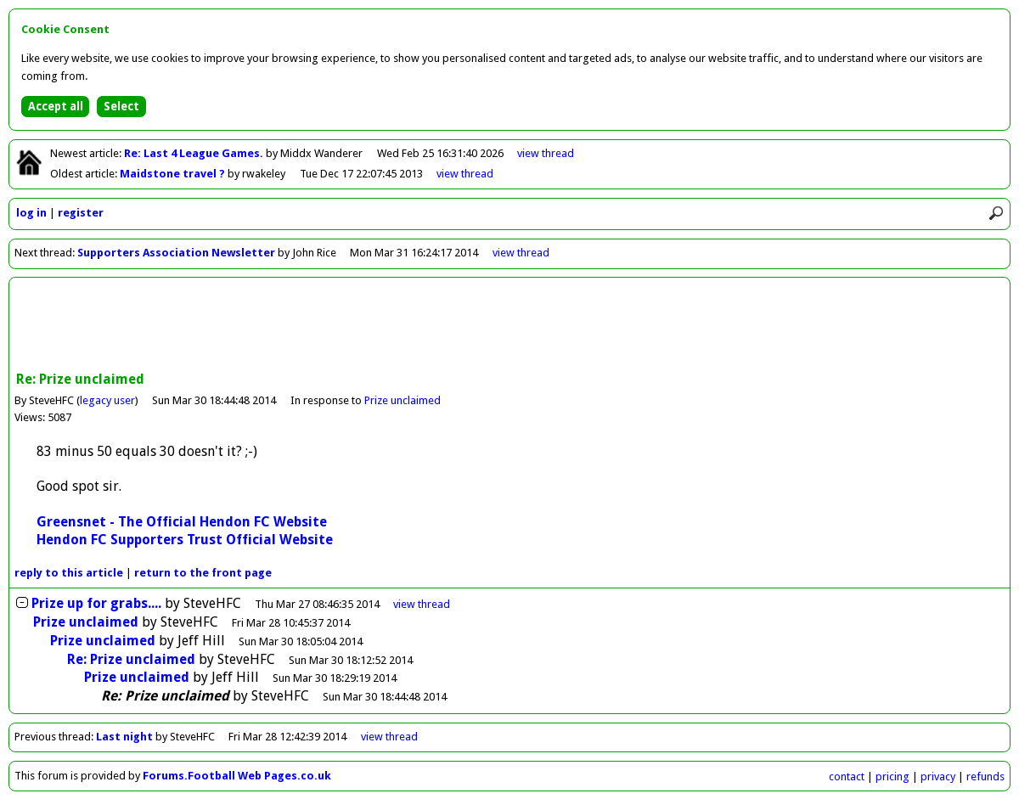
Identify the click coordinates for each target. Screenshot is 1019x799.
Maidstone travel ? (174, 173)
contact (846, 776)
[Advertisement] (509, 326)
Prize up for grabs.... (96, 603)
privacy (937, 776)
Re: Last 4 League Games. (195, 153)
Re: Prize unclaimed (131, 659)
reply (68, 572)
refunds (985, 776)
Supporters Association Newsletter (176, 252)
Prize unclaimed (402, 400)
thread (421, 604)
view (545, 153)
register (81, 212)
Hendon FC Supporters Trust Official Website (185, 540)
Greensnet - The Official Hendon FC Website (182, 522)
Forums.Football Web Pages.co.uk (237, 775)
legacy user (107, 400)
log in (31, 212)
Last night (124, 736)
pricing (892, 776)
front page (203, 572)
